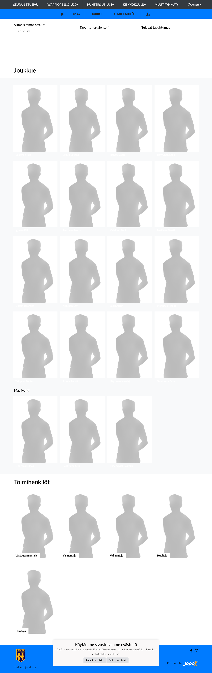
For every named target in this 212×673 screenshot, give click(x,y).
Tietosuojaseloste (25, 667)
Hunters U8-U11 (100, 4)
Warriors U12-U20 (62, 4)
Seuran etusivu (25, 4)
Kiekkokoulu (134, 4)
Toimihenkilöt (124, 14)
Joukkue (96, 14)
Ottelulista (22, 43)
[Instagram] (195, 651)
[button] (35, 121)
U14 (76, 14)
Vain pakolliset (117, 660)
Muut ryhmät (166, 4)
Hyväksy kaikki (94, 660)
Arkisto (194, 5)
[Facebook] (189, 651)
